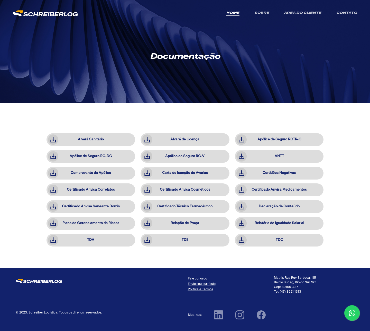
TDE (165, 240)
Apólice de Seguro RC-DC (80, 156)
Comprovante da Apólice (79, 173)
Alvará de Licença (170, 139)
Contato (346, 13)
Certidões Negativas (266, 173)
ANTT (260, 156)
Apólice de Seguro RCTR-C (268, 139)
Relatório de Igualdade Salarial (270, 223)
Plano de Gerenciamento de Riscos (83, 223)
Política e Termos (200, 289)
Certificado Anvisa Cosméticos (176, 190)
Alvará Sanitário (76, 139)
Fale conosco (197, 278)
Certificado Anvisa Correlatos (81, 190)
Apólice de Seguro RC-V (173, 156)
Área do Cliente (302, 13)
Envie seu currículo (202, 284)
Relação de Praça (170, 223)
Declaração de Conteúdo (268, 206)
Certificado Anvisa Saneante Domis (84, 206)
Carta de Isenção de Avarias (175, 173)
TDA (71, 240)
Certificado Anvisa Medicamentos (271, 190)
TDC (259, 240)
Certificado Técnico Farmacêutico (177, 206)
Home (232, 13)
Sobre (261, 13)
